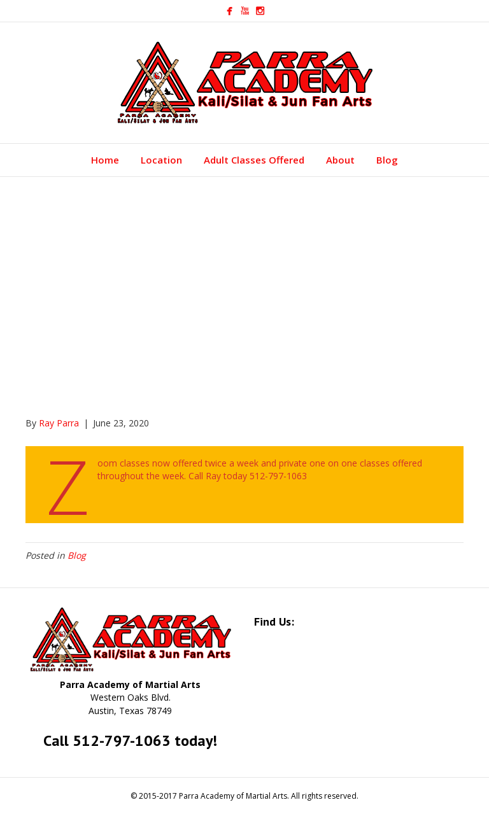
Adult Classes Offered (254, 159)
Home (105, 159)
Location (161, 159)
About (340, 159)
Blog (387, 159)
